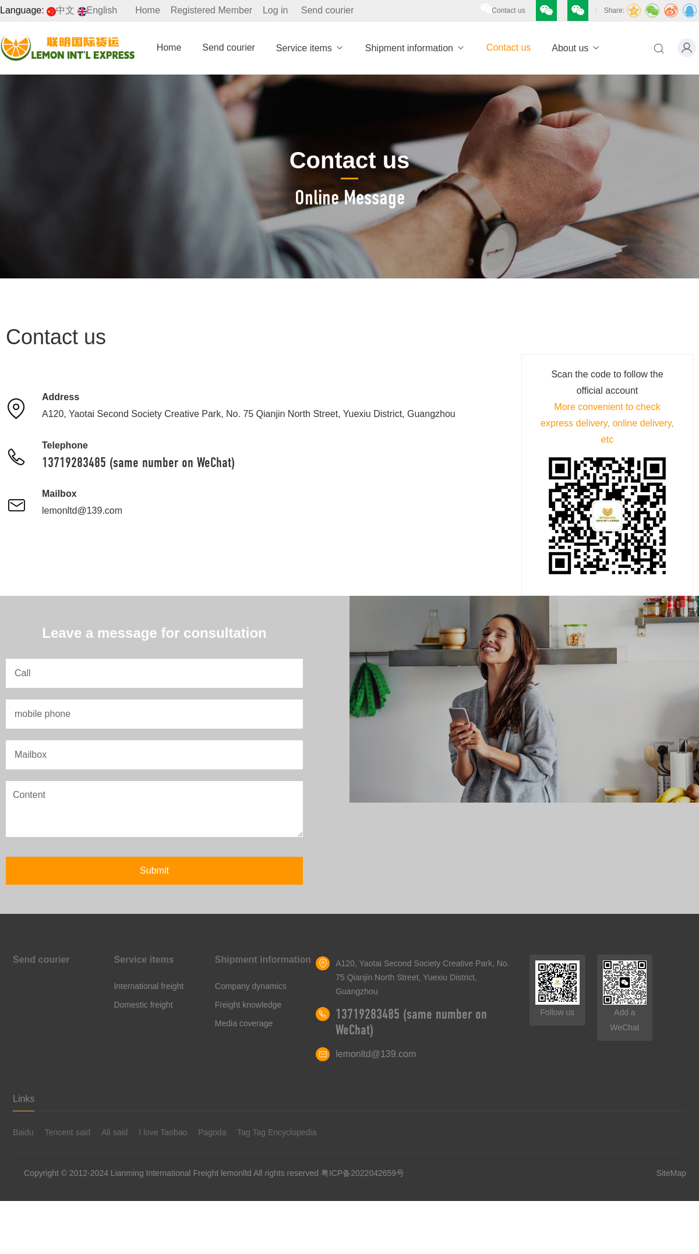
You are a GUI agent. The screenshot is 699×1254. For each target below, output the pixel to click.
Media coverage (244, 1023)
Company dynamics (251, 986)
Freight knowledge (248, 1004)
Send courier (327, 10)
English (97, 10)
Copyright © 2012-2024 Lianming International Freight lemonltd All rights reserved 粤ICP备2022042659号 (214, 1173)
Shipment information (415, 48)
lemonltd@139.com (82, 510)
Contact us (508, 10)
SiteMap (671, 1173)
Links (23, 1099)
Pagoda (212, 1132)
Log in (275, 10)
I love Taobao (163, 1132)
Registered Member (212, 10)
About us (576, 48)
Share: (614, 10)
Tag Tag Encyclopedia (276, 1132)
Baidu (23, 1132)
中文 (61, 10)
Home (147, 10)
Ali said (114, 1132)
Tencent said (68, 1132)
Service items (310, 48)
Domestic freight (143, 1004)
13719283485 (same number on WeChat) (138, 462)
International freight (148, 986)
